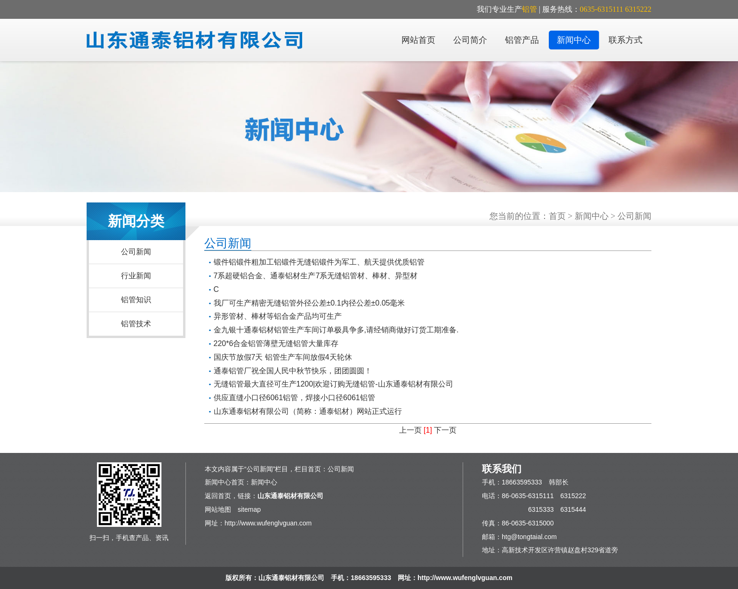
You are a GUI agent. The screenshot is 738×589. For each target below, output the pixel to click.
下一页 (445, 430)
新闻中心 (574, 40)
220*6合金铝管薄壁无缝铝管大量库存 (276, 343)
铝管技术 (136, 324)
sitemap (249, 509)
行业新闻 (136, 276)
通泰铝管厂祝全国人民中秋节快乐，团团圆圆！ (293, 371)
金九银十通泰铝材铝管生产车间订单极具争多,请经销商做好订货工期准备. (336, 330)
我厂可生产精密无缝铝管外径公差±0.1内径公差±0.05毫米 (309, 303)
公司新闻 (136, 252)
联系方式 (625, 40)
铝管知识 (136, 300)
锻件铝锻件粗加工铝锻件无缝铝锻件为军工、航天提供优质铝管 (319, 262)
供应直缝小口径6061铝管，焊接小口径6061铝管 (294, 398)
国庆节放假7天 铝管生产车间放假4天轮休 (283, 357)
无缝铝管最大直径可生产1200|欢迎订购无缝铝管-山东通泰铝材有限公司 (333, 384)
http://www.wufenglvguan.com (268, 523)
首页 (557, 216)
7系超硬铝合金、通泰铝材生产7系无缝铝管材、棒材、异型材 (316, 276)
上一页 (410, 430)
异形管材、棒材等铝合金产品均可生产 (278, 316)
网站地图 (218, 509)
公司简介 (470, 40)
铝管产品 (522, 40)
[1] (428, 430)
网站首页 (418, 40)
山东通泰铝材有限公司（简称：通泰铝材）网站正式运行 (308, 411)
